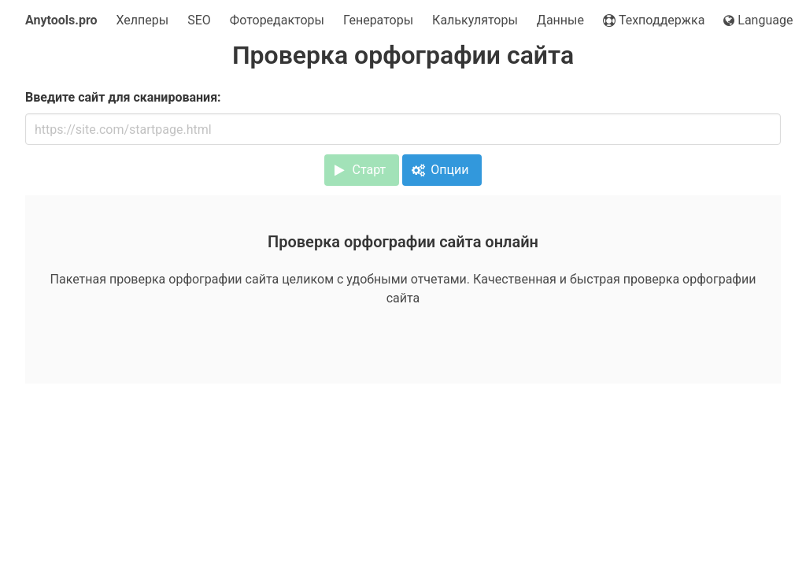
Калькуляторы (475, 20)
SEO (199, 20)
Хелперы (142, 20)
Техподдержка (653, 20)
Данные (560, 20)
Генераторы (378, 20)
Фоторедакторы (277, 20)
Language (758, 20)
